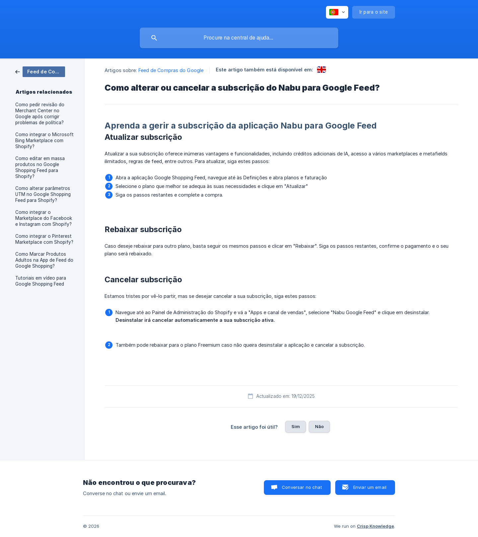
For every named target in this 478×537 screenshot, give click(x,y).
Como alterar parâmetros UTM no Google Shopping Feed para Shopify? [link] (43, 194)
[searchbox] (239, 38)
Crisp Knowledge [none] (375, 526)
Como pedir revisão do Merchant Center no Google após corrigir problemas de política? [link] (39, 113)
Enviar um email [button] (369, 487)
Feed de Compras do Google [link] (171, 70)
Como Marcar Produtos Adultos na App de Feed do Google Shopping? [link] (44, 260)
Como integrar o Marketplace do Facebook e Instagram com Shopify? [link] (43, 218)
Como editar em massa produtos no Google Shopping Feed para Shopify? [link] (40, 167)
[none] (337, 12)
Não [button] (319, 426)
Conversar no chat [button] (302, 487)
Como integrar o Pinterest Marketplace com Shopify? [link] (44, 239)
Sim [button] (295, 426)
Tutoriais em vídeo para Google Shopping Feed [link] (40, 281)
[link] (40, 71)
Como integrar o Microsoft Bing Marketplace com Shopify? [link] (44, 140)
